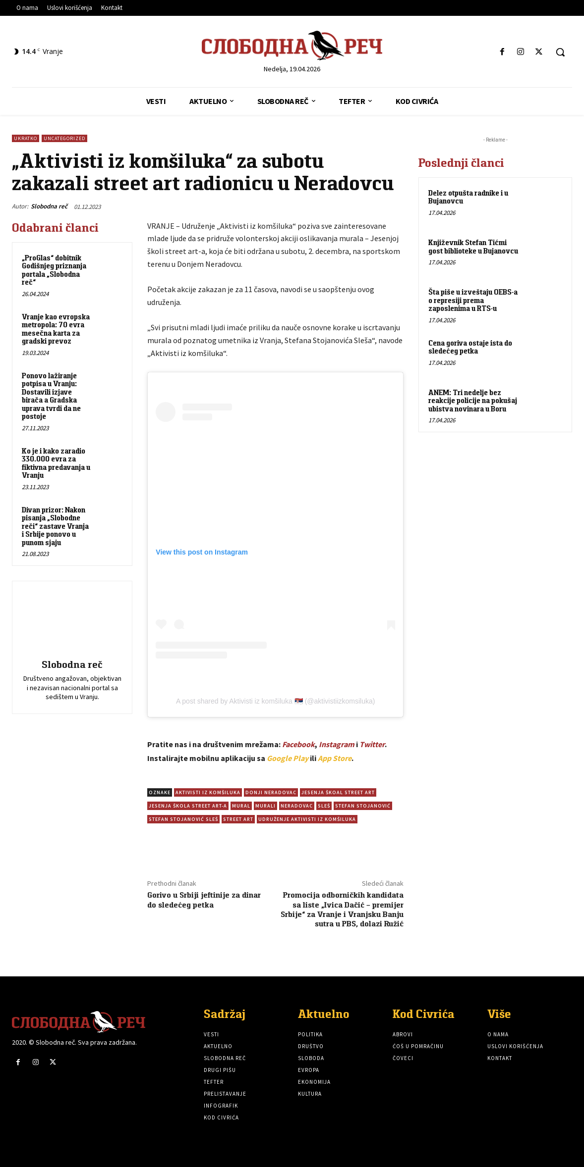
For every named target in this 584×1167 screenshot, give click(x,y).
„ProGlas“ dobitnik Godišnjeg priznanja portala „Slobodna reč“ (54, 270)
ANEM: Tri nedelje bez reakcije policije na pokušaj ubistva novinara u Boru (472, 400)
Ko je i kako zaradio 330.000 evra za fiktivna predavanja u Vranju (56, 463)
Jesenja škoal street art (338, 792)
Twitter (372, 744)
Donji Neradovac (270, 792)
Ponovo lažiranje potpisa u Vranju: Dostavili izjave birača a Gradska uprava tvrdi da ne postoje (51, 396)
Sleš (324, 806)
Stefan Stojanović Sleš (183, 819)
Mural (241, 806)
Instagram (336, 744)
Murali (265, 806)
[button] (560, 52)
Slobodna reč (49, 206)
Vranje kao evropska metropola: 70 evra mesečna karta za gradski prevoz (56, 329)
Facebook (298, 744)
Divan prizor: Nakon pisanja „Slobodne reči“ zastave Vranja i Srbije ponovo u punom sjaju (55, 526)
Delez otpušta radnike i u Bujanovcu (468, 197)
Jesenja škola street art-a (188, 806)
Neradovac (297, 806)
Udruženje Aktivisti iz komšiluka (307, 819)
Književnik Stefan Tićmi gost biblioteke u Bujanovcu (473, 246)
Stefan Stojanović (363, 806)
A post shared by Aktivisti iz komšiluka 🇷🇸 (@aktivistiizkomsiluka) (275, 701)
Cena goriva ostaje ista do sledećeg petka (470, 347)
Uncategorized (64, 138)
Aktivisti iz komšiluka (207, 792)
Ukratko (25, 138)
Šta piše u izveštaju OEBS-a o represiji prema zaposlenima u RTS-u (473, 300)
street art (238, 819)
